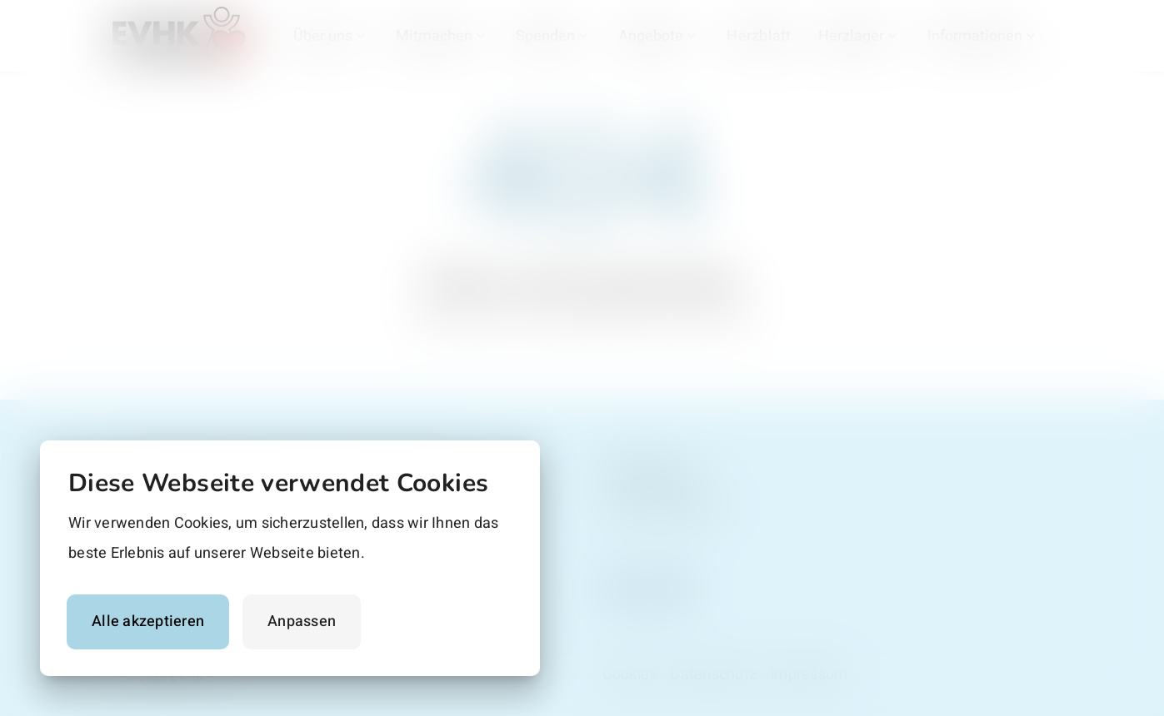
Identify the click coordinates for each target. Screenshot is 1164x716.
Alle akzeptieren (148, 621)
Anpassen (301, 621)
